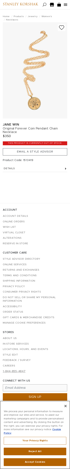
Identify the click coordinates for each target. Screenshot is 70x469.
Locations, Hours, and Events (25, 349)
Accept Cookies (35, 462)
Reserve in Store (15, 243)
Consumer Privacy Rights (22, 292)
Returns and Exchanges (21, 270)
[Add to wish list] (61, 27)
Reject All (35, 451)
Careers (9, 366)
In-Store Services (16, 344)
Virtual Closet (14, 232)
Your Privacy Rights (34, 440)
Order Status (13, 312)
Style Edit (10, 355)
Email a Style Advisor (35, 151)
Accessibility (12, 306)
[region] (35, 435)
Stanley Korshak (20, 4)
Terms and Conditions (20, 275)
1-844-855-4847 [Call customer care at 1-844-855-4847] (14, 371)
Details (35, 168)
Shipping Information (19, 281)
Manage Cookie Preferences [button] (24, 323)
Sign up (35, 396)
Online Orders (14, 221)
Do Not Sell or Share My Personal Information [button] (29, 299)
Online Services (15, 264)
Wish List (9, 227)
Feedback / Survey (17, 360)
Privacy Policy (14, 286)
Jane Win (11, 124)
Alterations (12, 238)
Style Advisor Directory (21, 259)
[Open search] (44, 5)
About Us (10, 338)
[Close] (65, 406)
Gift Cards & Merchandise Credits (29, 317)
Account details (15, 216)
